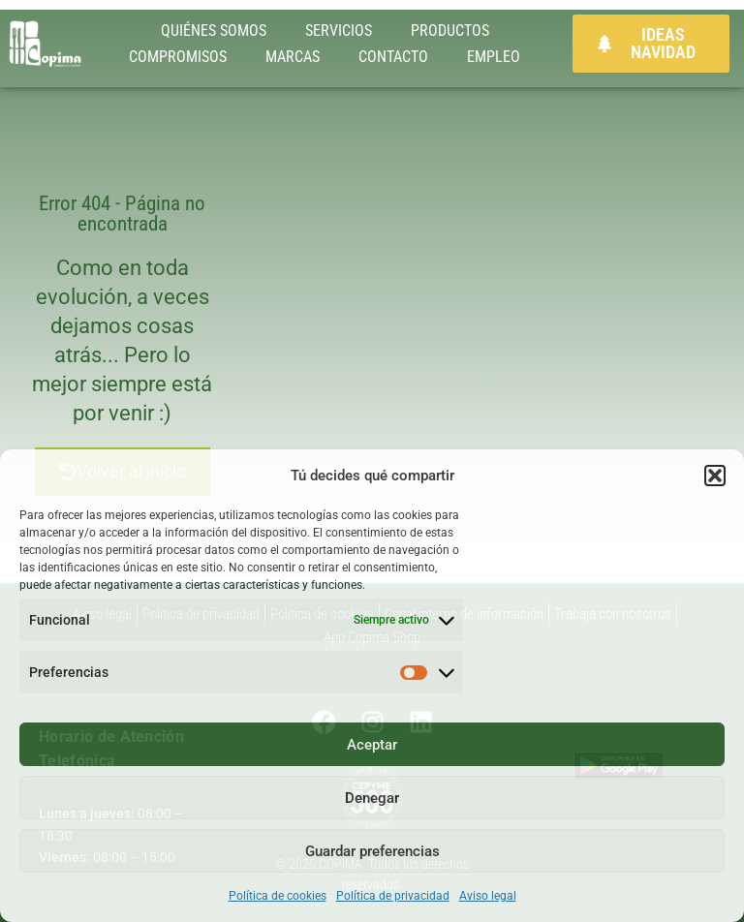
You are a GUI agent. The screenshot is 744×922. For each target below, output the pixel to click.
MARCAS (292, 56)
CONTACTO (393, 56)
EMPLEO (493, 56)
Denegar (372, 798)
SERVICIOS (338, 30)
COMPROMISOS (178, 56)
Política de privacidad (393, 896)
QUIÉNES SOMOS (213, 30)
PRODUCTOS (450, 30)
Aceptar (372, 744)
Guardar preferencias (372, 851)
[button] (715, 475)
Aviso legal (487, 896)
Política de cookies (277, 896)
